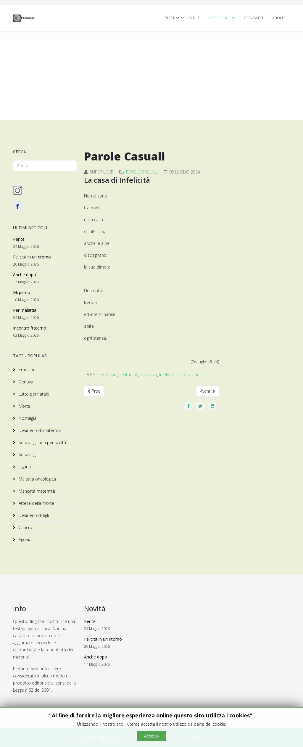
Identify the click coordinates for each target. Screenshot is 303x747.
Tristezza (148, 374)
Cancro (24, 527)
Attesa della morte (35, 503)
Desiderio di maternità (39, 430)
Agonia (24, 539)
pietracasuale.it (182, 17)
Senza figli (27, 454)
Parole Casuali (142, 172)
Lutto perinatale (33, 394)
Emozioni (26, 369)
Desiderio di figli (33, 515)
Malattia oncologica (36, 479)
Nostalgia (26, 418)
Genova (25, 382)
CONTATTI (253, 17)
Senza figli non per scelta (41, 442)
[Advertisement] (151, 75)
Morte (23, 406)
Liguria (24, 467)
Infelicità (167, 374)
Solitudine (128, 374)
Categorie (220, 17)
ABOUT (279, 17)
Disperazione (189, 374)
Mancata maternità (36, 491)
